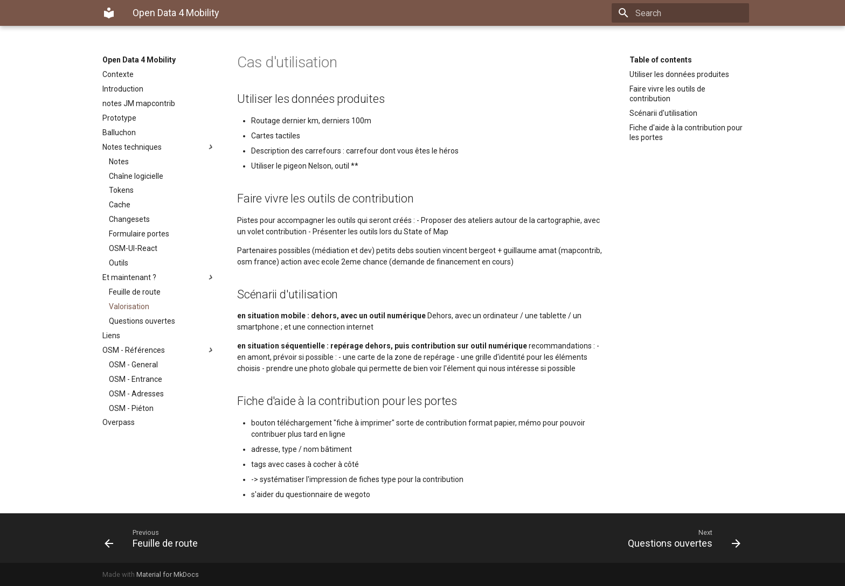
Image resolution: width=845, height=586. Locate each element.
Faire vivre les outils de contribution (667, 94)
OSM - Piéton (131, 408)
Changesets (129, 219)
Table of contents (660, 59)
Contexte (118, 74)
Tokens (121, 190)
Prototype (119, 118)
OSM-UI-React (133, 248)
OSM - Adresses (136, 393)
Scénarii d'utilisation (663, 113)
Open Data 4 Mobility (139, 59)
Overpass (118, 422)
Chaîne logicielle (136, 176)
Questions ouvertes (142, 321)
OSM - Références (159, 350)
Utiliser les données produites (679, 74)
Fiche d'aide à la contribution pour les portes (686, 132)
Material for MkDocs (167, 574)
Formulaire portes (139, 233)
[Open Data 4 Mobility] (109, 13)
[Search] (686, 13)
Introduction (122, 89)
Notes (119, 161)
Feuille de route (135, 292)
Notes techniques (159, 147)
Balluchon (119, 132)
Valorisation (129, 306)
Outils (118, 263)
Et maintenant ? (159, 277)
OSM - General (133, 364)
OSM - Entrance (135, 379)
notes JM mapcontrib (138, 103)
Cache (119, 204)
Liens (111, 335)
